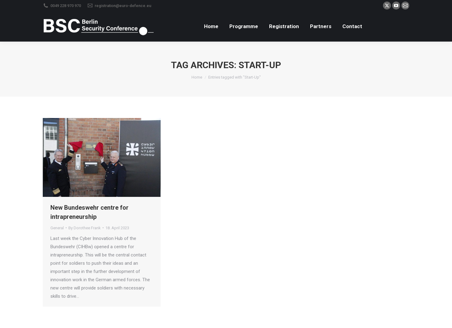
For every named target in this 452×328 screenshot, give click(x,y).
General (57, 228)
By (84, 228)
